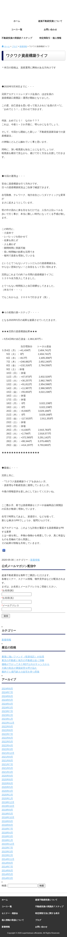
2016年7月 (7, 828)
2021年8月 (7, 760)
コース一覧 (16, 29)
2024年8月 (7, 688)
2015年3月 (7, 851)
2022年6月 (7, 737)
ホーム (16, 21)
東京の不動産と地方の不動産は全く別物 (23, 660)
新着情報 (23, 46)
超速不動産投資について (50, 21)
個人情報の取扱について (13, 920)
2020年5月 (7, 787)
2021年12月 (8, 753)
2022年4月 (7, 745)
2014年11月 (8, 859)
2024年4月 (7, 703)
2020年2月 (7, 794)
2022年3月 (7, 749)
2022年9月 (7, 726)
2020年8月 (7, 779)
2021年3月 (7, 772)
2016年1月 (7, 840)
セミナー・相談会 (10, 913)
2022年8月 (7, 730)
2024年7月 (7, 692)
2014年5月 (7, 874)
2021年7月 (7, 764)
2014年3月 (7, 878)
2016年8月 (7, 825)
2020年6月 (7, 783)
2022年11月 (8, 722)
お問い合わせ (50, 29)
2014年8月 (7, 863)
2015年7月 (7, 847)
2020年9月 (7, 775)
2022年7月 (7, 734)
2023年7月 (7, 711)
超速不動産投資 (20, 8)
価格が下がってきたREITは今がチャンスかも (25, 664)
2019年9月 (7, 809)
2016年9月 (7, 821)
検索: (4, 885)
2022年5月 (7, 741)
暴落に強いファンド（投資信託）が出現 (23, 656)
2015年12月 (8, 844)
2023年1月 (7, 719)
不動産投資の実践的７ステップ (17, 38)
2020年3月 (7, 791)
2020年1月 (7, 798)
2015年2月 (7, 855)
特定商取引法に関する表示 (47, 913)
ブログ (15, 46)
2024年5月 (7, 700)
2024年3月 (7, 707)
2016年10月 (8, 817)
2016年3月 (7, 836)
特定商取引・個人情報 (50, 38)
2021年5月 (7, 768)
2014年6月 (7, 870)
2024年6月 (7, 696)
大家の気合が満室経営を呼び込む (19, 668)
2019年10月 (8, 806)
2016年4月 (7, 832)
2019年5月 (7, 813)
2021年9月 (7, 756)
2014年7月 (7, 866)
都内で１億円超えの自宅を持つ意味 (20, 671)
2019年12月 (8, 802)
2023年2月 (7, 715)
